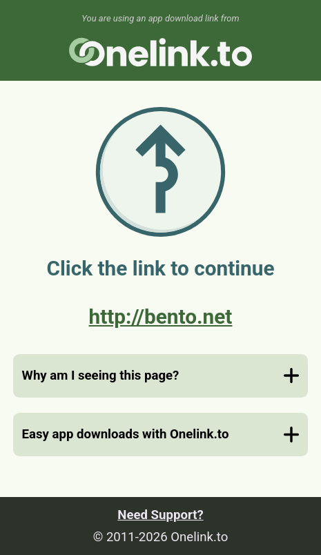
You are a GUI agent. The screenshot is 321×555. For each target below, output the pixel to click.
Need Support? (160, 515)
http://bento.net (161, 316)
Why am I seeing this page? (100, 375)
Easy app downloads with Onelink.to (125, 434)
